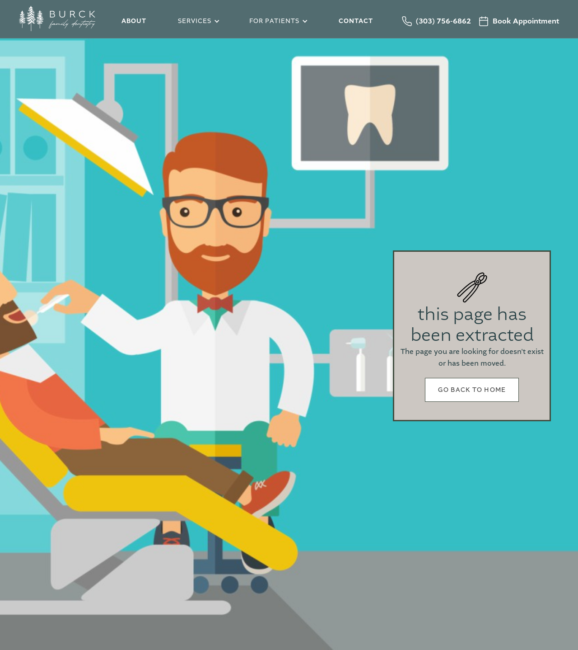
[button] (197, 21)
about (133, 21)
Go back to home (472, 390)
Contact (356, 21)
